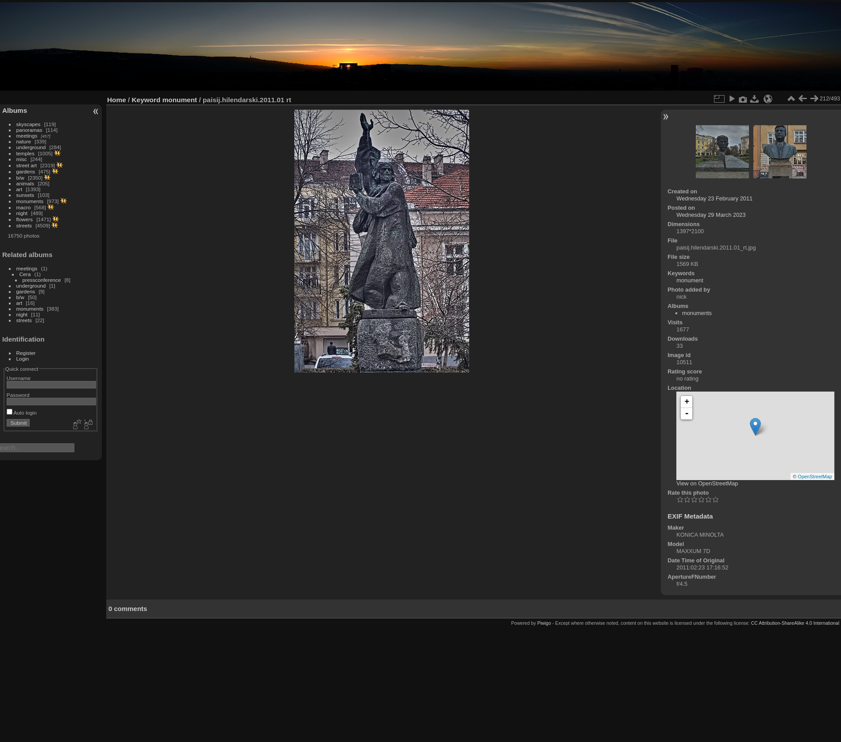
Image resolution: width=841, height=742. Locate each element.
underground (31, 147)
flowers (24, 219)
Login (22, 358)
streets (24, 225)
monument (179, 100)
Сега (25, 274)
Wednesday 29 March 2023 (710, 214)
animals (25, 183)
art (19, 189)
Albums (14, 110)
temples (25, 153)
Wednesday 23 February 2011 (714, 198)
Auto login (22, 412)
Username (19, 378)
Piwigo (544, 623)
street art (26, 165)
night (22, 213)
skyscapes (28, 124)
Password (18, 395)
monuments (29, 201)
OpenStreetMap (815, 476)
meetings (27, 135)
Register (26, 353)
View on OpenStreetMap (707, 483)
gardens (25, 171)
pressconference (42, 280)
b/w (20, 178)
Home (116, 100)
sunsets (25, 195)
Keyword (146, 100)
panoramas (29, 130)
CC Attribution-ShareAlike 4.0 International (795, 623)
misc (21, 159)
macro (23, 207)
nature (23, 141)
